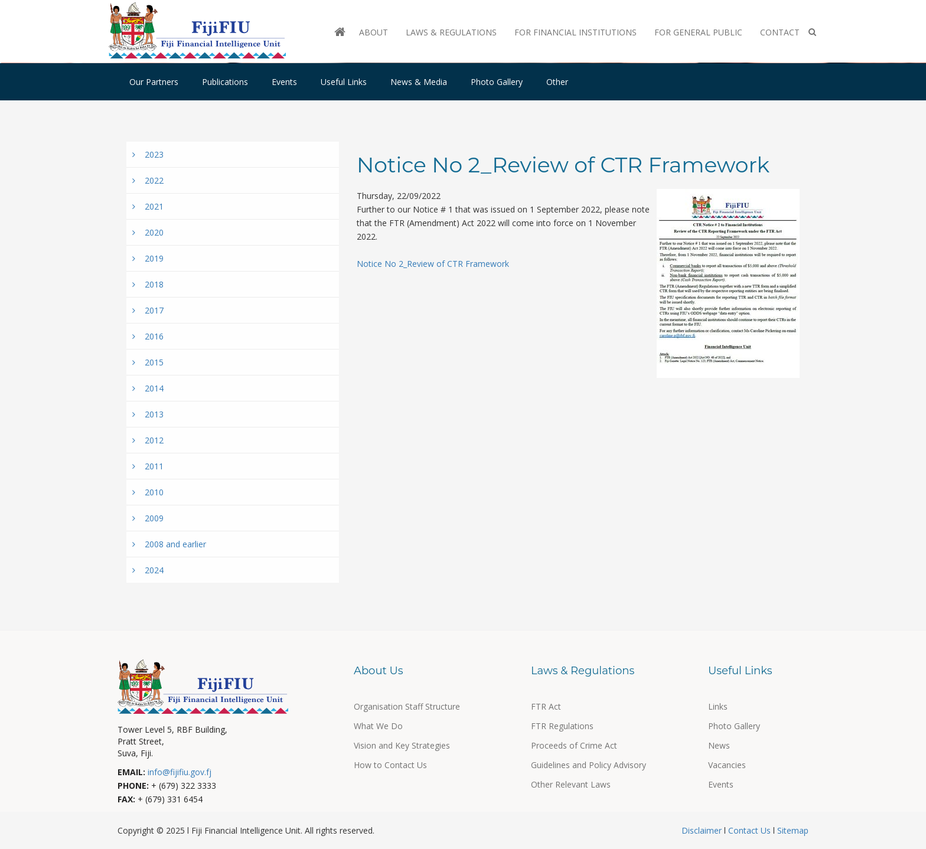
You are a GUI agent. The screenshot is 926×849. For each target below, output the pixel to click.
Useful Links (344, 81)
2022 (148, 180)
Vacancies (727, 764)
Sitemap (791, 830)
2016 (148, 336)
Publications (225, 81)
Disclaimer (703, 830)
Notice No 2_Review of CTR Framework (433, 263)
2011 (148, 466)
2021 (148, 206)
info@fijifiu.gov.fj (179, 772)
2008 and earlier (169, 544)
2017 (148, 310)
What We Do (378, 726)
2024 (148, 570)
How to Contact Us (390, 764)
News (719, 745)
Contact (780, 32)
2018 (148, 284)
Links (718, 706)
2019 (148, 258)
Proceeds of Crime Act (574, 745)
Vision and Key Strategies (402, 745)
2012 (148, 440)
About (373, 32)
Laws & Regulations (451, 32)
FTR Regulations (562, 726)
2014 (148, 388)
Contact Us (749, 830)
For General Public (698, 32)
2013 (148, 414)
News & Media (418, 81)
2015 (148, 362)
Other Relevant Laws (571, 784)
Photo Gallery (497, 81)
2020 (148, 232)
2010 (148, 492)
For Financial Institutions (575, 32)
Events (284, 81)
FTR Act (546, 706)
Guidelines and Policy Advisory (588, 764)
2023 (148, 154)
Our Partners (153, 81)
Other (557, 81)
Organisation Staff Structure (407, 706)
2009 (148, 518)
